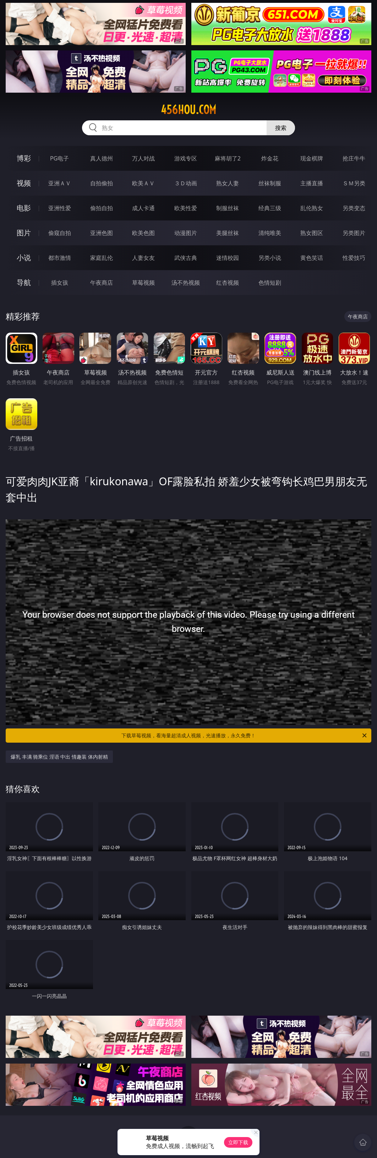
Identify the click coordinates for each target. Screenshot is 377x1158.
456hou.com (188, 110)
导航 (24, 282)
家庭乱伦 (101, 258)
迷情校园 (227, 258)
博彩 (24, 158)
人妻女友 (143, 258)
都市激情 (59, 258)
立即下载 (238, 1142)
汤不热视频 (185, 282)
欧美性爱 (185, 208)
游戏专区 (185, 158)
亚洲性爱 (59, 208)
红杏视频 (227, 282)
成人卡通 (143, 208)
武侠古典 (185, 258)
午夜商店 (101, 282)
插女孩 (59, 282)
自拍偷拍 (101, 183)
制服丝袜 (227, 208)
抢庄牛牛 (354, 158)
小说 (24, 257)
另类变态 (354, 208)
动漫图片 (185, 233)
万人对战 (143, 158)
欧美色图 (143, 233)
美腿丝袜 (227, 233)
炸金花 (269, 158)
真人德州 (101, 158)
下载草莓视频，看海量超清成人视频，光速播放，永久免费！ (244, 735)
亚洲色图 (101, 233)
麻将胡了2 (228, 158)
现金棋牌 (311, 158)
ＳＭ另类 (354, 183)
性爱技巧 (354, 258)
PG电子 (59, 158)
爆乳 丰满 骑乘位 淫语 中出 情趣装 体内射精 (59, 756)
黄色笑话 (311, 258)
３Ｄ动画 (185, 183)
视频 (24, 183)
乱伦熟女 (311, 208)
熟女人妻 (227, 183)
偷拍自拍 (101, 208)
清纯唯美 (269, 233)
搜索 (280, 128)
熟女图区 (311, 233)
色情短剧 (269, 282)
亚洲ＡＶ (59, 183)
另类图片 (354, 233)
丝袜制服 (269, 183)
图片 (24, 232)
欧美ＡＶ (143, 183)
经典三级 (269, 208)
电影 (24, 208)
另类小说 (269, 258)
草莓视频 (143, 282)
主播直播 (311, 183)
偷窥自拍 (59, 233)
